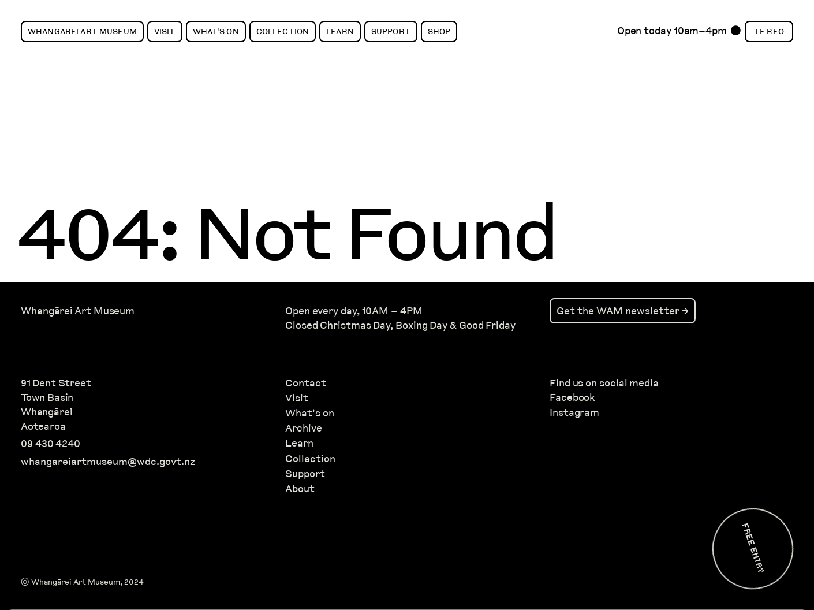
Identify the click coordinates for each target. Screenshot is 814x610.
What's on (309, 413)
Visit (165, 31)
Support (390, 31)
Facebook (572, 397)
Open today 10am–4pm (672, 33)
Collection (282, 31)
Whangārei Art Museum (82, 31)
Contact (305, 382)
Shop (439, 31)
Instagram (574, 412)
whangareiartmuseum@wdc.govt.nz (108, 461)
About (300, 488)
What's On (216, 31)
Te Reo (769, 31)
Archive (303, 428)
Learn (340, 31)
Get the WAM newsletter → (623, 310)
